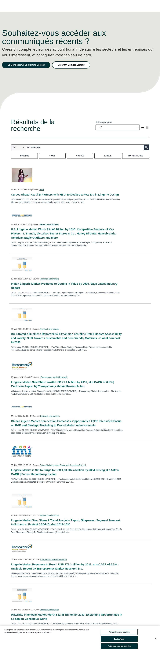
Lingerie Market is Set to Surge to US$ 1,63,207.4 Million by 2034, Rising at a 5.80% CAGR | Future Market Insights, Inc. (65, 472)
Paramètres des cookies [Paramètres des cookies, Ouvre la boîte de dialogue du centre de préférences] (119, 634)
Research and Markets (49, 224)
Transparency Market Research (54, 377)
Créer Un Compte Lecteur (71, 65)
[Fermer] (156, 640)
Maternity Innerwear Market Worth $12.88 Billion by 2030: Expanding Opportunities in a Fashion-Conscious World (66, 616)
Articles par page (104, 122)
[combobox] (118, 127)
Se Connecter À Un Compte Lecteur (26, 65)
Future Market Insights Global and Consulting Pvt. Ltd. (63, 465)
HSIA (41, 190)
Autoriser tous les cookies (119, 648)
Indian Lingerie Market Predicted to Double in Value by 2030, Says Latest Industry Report (64, 285)
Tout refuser (119, 641)
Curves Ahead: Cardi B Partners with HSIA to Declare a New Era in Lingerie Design (65, 194)
